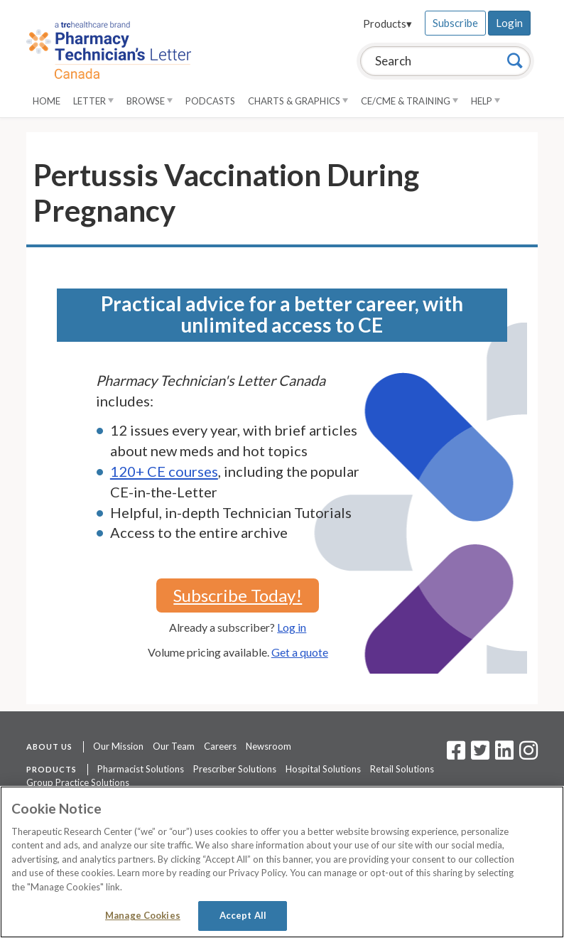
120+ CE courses (164, 471)
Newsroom (268, 746)
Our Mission (118, 746)
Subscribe (455, 22)
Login (509, 22)
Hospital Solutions (323, 769)
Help (485, 101)
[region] (282, 862)
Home (46, 101)
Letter (93, 101)
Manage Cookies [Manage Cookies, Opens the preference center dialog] (142, 915)
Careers (220, 746)
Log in (291, 627)
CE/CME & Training (409, 101)
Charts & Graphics (298, 101)
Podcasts (210, 101)
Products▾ (387, 23)
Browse (149, 101)
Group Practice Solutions (77, 782)
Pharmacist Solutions (140, 769)
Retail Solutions (402, 769)
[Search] (515, 60)
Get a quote (299, 652)
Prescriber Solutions (234, 769)
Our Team (174, 746)
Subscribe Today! (237, 595)
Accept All (242, 915)
